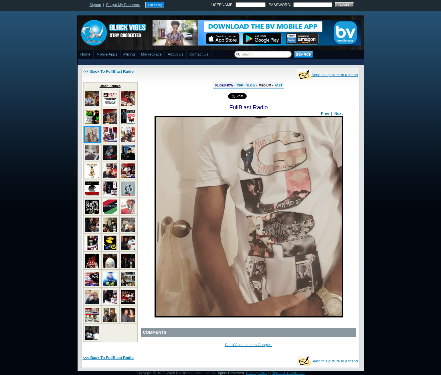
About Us (175, 54)
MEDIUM (265, 85)
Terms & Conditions (288, 373)
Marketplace (151, 54)
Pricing (129, 54)
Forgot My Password (123, 5)
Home (85, 54)
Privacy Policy (257, 373)
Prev (325, 113)
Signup (95, 5)
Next (339, 113)
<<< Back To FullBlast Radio (108, 71)
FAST (278, 85)
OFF (240, 85)
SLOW (251, 85)
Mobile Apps (106, 54)
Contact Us (198, 54)
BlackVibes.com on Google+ (248, 345)
